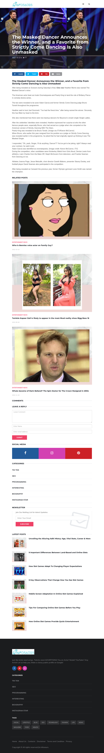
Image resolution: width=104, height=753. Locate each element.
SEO (14, 476)
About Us (22, 741)
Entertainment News (19, 242)
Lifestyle (26, 722)
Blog (36, 722)
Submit (20, 438)
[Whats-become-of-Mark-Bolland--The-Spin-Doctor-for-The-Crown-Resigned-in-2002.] (52, 356)
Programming (19, 482)
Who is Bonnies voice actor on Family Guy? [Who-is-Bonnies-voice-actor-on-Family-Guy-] (32, 245)
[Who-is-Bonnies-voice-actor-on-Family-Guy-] (52, 210)
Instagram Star (20, 500)
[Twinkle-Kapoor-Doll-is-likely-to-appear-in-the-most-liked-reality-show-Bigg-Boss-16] (52, 283)
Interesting (18, 488)
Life (73, 722)
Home (14, 741)
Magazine (17, 727)
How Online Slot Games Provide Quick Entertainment (54, 621)
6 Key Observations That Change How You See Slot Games (56, 580)
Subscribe (24, 524)
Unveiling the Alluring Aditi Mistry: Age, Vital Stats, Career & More (59, 539)
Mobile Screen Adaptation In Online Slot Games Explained (56, 594)
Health (35, 727)
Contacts (31, 741)
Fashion (65, 722)
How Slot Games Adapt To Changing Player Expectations (55, 566)
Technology (53, 722)
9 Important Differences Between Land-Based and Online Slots (58, 552)
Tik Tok (15, 470)
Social (16, 722)
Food (27, 727)
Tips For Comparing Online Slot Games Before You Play (54, 608)
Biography (17, 494)
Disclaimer (41, 741)
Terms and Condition (55, 741)
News (81, 722)
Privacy (69, 741)
